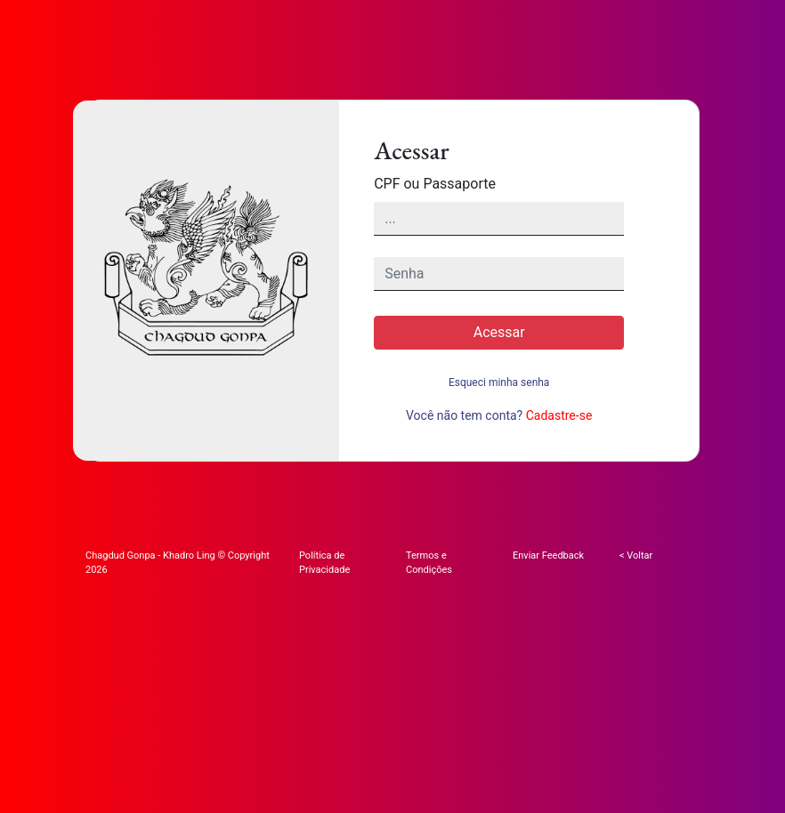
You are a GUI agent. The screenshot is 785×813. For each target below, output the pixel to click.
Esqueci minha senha (499, 382)
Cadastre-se (559, 415)
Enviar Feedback (548, 555)
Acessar (499, 332)
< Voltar (635, 555)
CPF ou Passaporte (435, 183)
